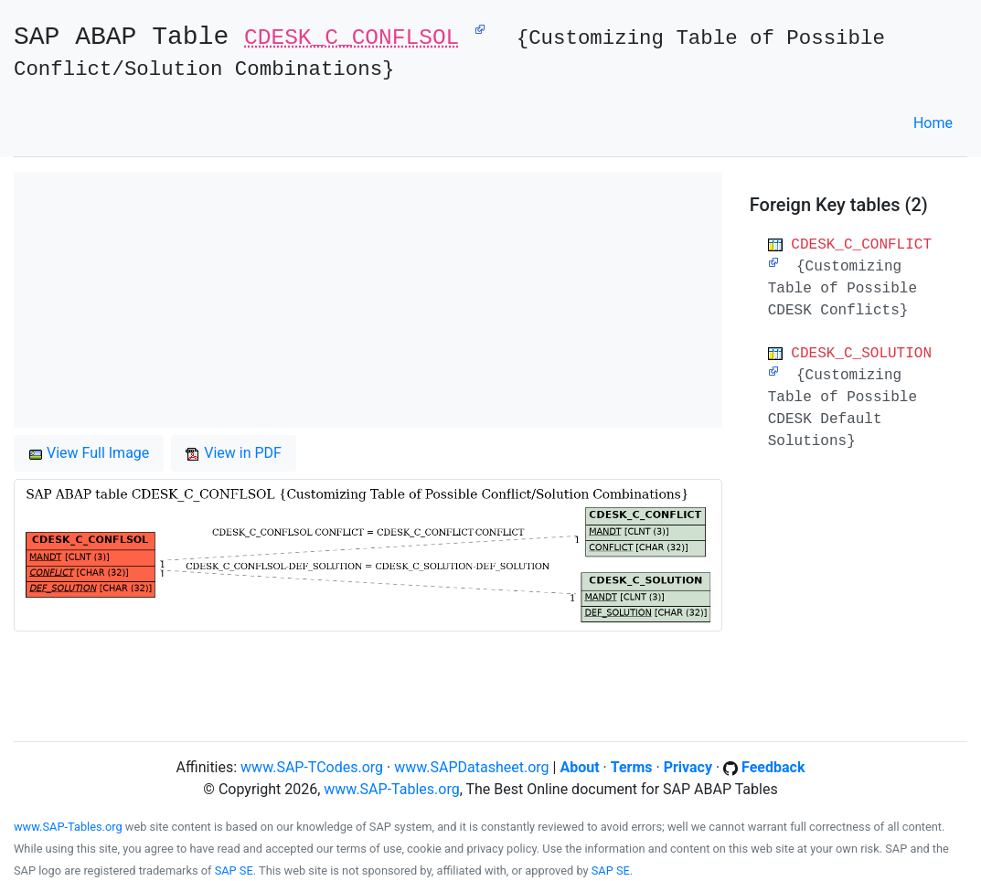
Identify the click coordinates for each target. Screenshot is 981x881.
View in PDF (234, 453)
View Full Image (88, 453)
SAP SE (234, 870)
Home (933, 123)
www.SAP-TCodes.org (311, 767)
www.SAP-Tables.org (391, 789)
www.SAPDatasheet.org (471, 767)
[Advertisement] (368, 300)
